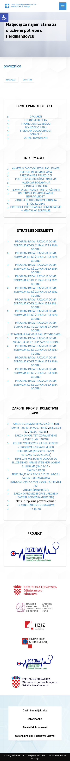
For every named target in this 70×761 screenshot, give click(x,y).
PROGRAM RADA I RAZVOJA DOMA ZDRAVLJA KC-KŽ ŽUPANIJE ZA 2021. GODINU (36, 303)
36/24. (33, 431)
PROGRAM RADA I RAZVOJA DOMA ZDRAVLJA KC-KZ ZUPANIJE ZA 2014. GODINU (36, 384)
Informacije (35, 719)
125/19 (24, 427)
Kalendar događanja (35, 182)
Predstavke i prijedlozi (36, 175)
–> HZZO (36, 508)
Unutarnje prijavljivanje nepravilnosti (35, 195)
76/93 (18, 481)
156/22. (53, 427)
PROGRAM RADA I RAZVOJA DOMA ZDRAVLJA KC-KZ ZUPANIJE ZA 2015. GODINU (36, 373)
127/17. (28, 474)
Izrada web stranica (56, 755)
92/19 (31, 454)
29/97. (26, 481)
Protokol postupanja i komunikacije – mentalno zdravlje (35, 209)
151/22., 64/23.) (50, 474)
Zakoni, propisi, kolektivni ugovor (35, 735)
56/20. (40, 454)
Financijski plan (35, 120)
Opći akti (36, 116)
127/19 (51, 481)
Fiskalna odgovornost (35, 130)
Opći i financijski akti (35, 710)
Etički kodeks (36, 203)
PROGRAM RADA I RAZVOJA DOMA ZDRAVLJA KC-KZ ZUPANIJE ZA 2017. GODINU (36, 350)
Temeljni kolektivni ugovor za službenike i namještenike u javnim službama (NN (36, 462)
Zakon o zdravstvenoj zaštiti (33, 423)
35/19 (50, 451)
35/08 (42, 481)
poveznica (12, 66)
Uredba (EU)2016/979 (36, 489)
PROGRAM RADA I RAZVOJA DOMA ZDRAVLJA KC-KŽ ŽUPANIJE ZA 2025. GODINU (36, 257)
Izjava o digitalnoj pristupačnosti (36, 189)
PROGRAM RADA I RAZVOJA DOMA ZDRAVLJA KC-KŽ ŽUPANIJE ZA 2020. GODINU (36, 315)
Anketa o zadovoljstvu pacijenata (35, 168)
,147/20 (33, 427)
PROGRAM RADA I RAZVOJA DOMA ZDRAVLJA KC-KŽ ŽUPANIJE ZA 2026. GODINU (36, 245)
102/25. (42, 431)
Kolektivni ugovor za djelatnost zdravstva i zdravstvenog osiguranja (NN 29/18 (35, 447)
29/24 (44, 466)
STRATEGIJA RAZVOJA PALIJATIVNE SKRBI (35, 334)
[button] (4, 17)
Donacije (36, 134)
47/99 (34, 481)
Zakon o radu (36, 470)
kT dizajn (35, 758)
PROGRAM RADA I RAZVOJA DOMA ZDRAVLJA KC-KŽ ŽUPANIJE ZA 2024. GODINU (36, 268)
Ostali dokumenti (36, 137)
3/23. (47, 454)
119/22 (43, 427)
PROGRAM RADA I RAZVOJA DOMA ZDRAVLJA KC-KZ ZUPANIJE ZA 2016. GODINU (36, 361)
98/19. (37, 474)
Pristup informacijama (36, 172)
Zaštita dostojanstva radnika (36, 200)
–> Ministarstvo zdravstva (35, 505)
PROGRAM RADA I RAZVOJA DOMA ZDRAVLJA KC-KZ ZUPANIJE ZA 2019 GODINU (36, 326)
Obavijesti (27, 80)
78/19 (23, 454)
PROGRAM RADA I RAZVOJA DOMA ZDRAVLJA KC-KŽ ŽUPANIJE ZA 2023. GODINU (36, 280)
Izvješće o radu (35, 127)
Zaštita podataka (36, 186)
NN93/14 (17, 474)
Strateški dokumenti (35, 727)
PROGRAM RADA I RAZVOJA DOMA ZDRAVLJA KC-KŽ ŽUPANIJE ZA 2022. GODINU (36, 291)
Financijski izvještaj (35, 123)
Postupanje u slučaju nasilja (35, 179)
